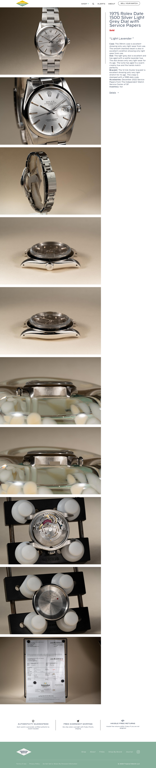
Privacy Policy (34, 764)
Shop (84, 4)
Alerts (101, 4)
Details (112, 93)
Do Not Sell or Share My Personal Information (60, 764)
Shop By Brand (115, 752)
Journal (129, 752)
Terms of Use (21, 764)
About (111, 4)
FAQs (102, 752)
